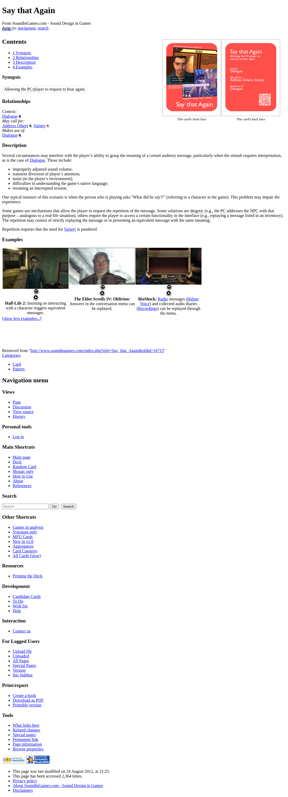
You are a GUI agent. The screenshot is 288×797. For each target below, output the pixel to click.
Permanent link (25, 739)
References (22, 485)
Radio (163, 299)
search (43, 28)
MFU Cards (23, 536)
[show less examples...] (21, 318)
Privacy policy (25, 781)
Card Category (25, 551)
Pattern (19, 369)
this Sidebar (23, 675)
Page (17, 402)
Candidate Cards (27, 596)
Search (9, 496)
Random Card (24, 466)
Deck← (7, 29)
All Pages (21, 661)
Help (17, 610)
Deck (17, 462)
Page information (27, 744)
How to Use (23, 476)
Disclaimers (23, 790)
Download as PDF (28, 700)
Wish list (20, 606)
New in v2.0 (23, 541)
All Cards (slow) (27, 555)
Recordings (147, 308)
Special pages (24, 734)
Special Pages (24, 665)
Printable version (27, 705)
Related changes (26, 730)
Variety (39, 125)
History (19, 416)
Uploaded (21, 656)
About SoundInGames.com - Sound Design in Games (58, 785)
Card (17, 364)
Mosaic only (23, 471)
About (18, 481)
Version (19, 670)
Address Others (15, 125)
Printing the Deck (27, 576)
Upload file (22, 651)
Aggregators (23, 546)
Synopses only (25, 532)
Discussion (22, 407)
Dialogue (10, 116)
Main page (22, 457)
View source (23, 411)
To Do (18, 601)
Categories (11, 355)
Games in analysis (28, 527)
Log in (18, 436)
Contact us (22, 631)
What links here (26, 725)
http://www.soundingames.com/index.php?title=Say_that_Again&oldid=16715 (97, 350)
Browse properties (28, 749)
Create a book (24, 695)
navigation (27, 28)
